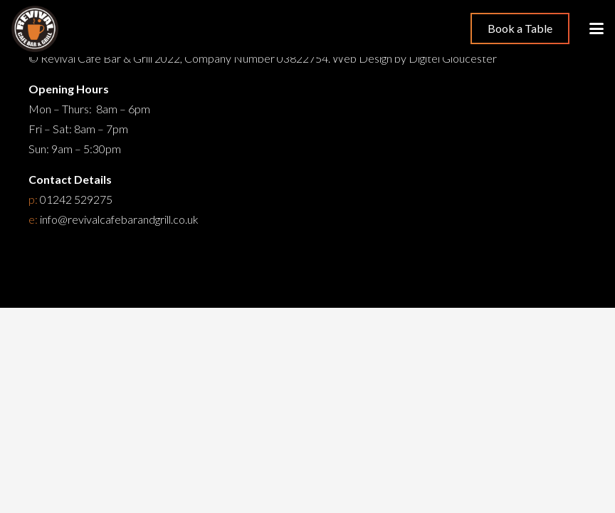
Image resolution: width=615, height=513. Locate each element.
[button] (596, 28)
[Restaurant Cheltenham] (34, 29)
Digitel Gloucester (453, 58)
